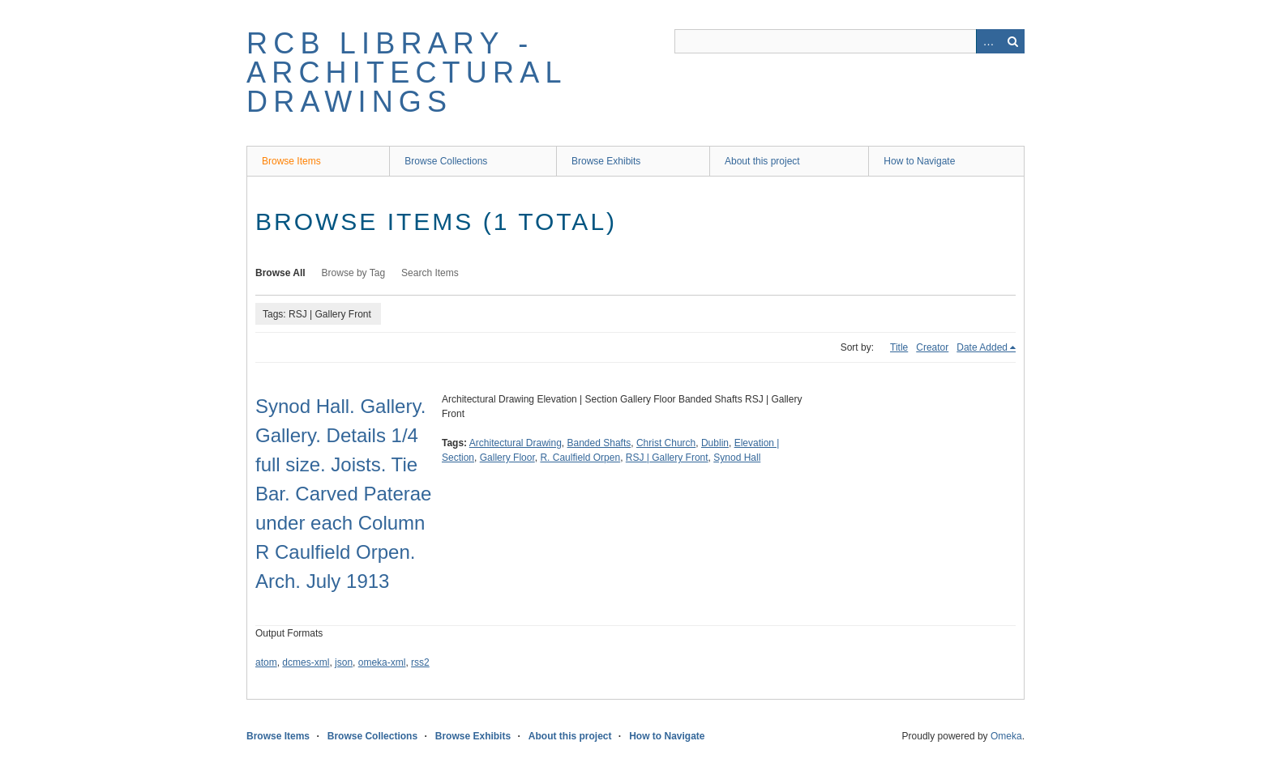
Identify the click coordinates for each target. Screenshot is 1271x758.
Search (1012, 41)
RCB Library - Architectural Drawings (406, 72)
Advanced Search (988, 41)
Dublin (715, 443)
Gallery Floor (507, 457)
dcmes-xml (305, 662)
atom (266, 662)
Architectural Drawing (515, 443)
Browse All (280, 273)
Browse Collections (445, 161)
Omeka (1006, 736)
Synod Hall (736, 457)
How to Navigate (919, 161)
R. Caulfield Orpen (580, 457)
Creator (932, 347)
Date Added (982, 347)
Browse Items (291, 161)
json (344, 662)
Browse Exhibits (605, 161)
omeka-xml (382, 662)
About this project (762, 161)
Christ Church (665, 443)
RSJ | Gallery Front (667, 457)
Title (899, 347)
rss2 (420, 662)
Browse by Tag (354, 273)
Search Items (430, 273)
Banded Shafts (599, 443)
